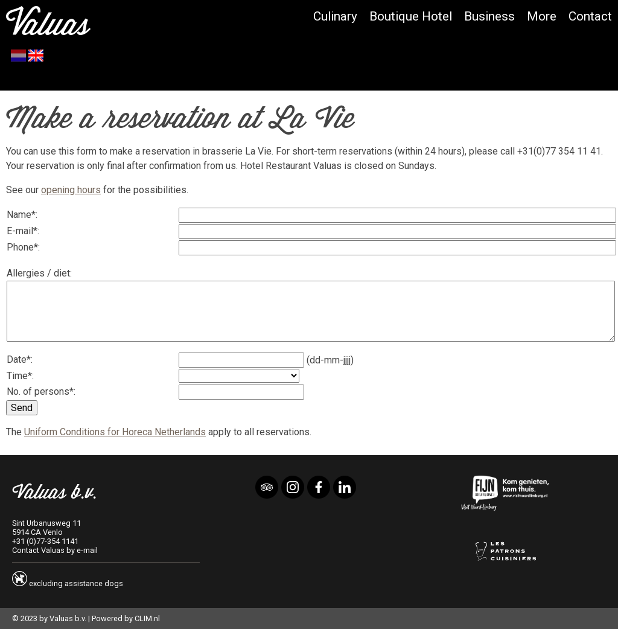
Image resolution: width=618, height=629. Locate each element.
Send (22, 407)
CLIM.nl (147, 618)
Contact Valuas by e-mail (55, 550)
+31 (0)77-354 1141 (45, 541)
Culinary (335, 16)
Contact (590, 16)
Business (489, 16)
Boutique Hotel (410, 16)
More (541, 16)
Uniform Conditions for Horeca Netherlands (115, 432)
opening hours (71, 190)
